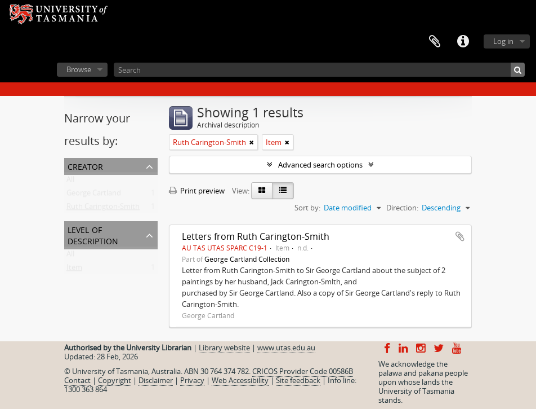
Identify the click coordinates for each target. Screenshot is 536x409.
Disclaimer (156, 380)
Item (74, 270)
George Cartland (93, 195)
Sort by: (307, 208)
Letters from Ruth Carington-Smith (255, 236)
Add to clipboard (460, 236)
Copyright (114, 380)
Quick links (463, 42)
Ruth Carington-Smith (103, 209)
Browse (78, 69)
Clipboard (435, 42)
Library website (224, 347)
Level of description (93, 234)
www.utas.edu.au (286, 347)
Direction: (402, 208)
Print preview (197, 191)
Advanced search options (320, 165)
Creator (85, 165)
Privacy (192, 380)
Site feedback (298, 380)
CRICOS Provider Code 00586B (302, 371)
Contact (77, 380)
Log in (503, 41)
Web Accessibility (240, 380)
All (70, 182)
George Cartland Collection (246, 258)
